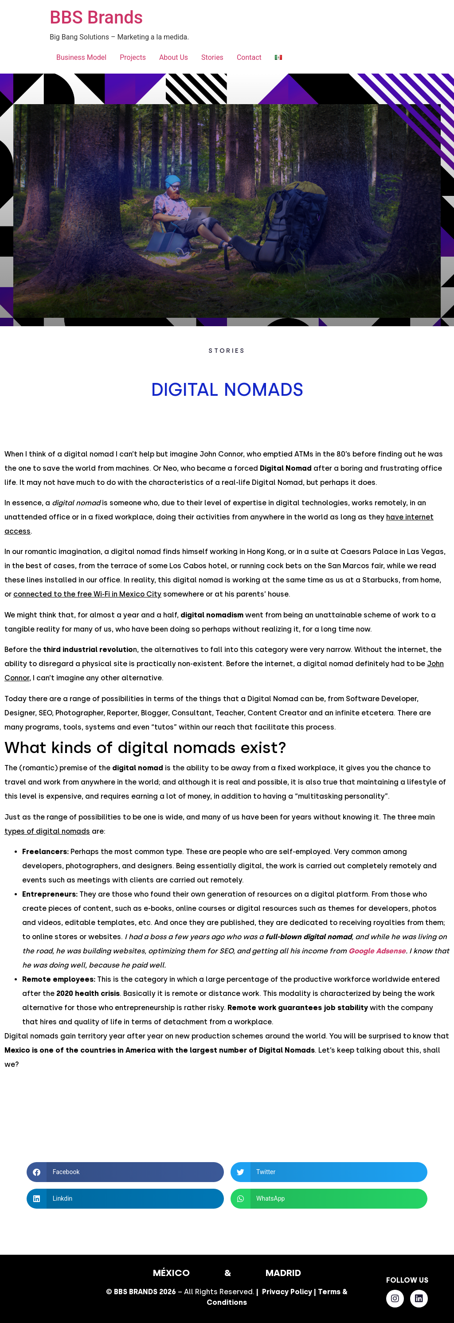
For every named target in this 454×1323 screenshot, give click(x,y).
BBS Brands (96, 17)
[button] (125, 1172)
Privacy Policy (287, 1292)
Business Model (81, 57)
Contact (249, 57)
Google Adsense (377, 951)
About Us (173, 57)
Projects (133, 57)
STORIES (226, 351)
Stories (212, 57)
